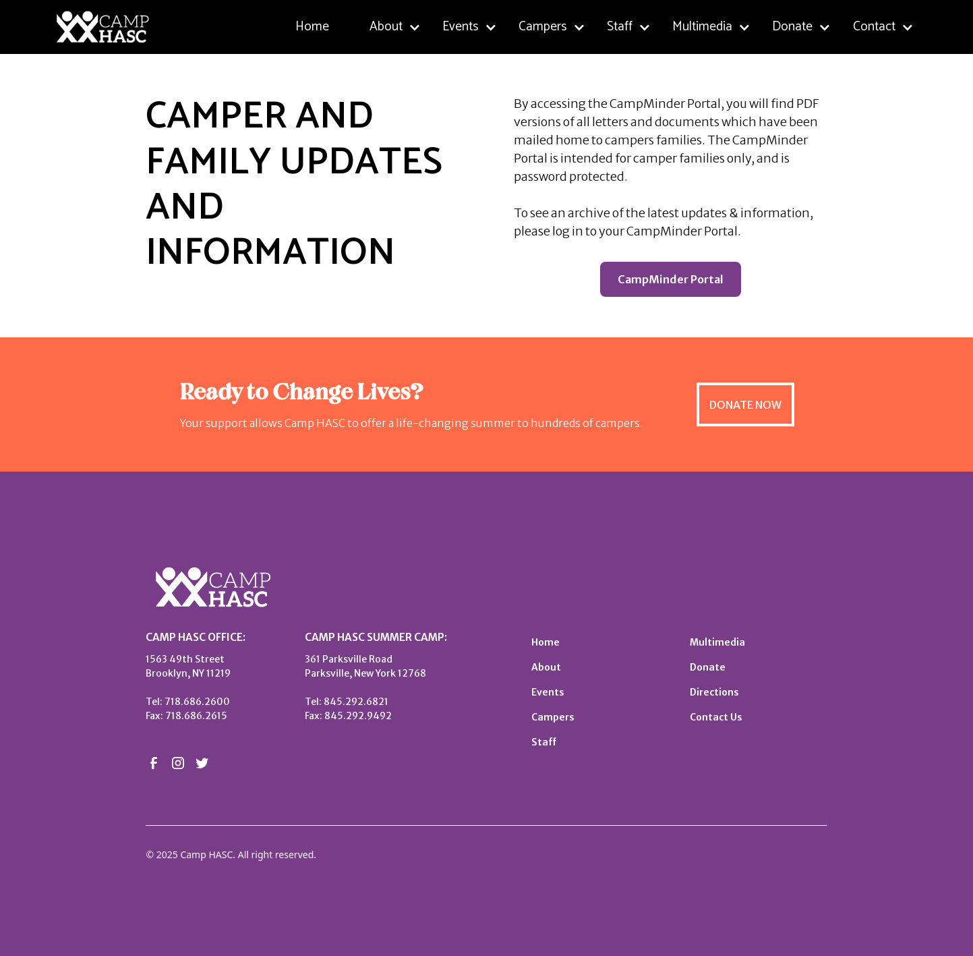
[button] (395, 27)
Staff (543, 742)
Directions (714, 692)
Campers (552, 717)
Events (547, 692)
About (546, 667)
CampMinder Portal (671, 279)
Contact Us (716, 717)
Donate (708, 667)
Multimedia (717, 642)
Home (312, 26)
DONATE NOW (745, 405)
